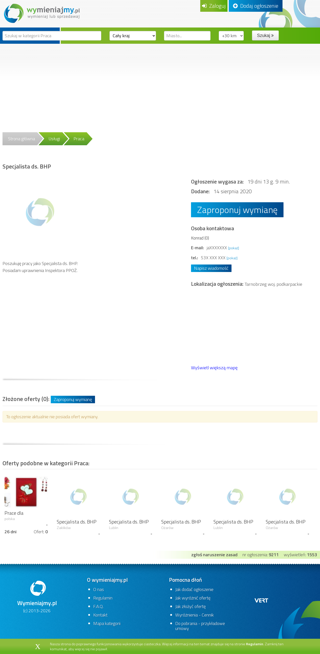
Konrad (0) (200, 237)
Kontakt (100, 615)
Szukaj (265, 35)
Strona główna (21, 138)
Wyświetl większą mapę (214, 367)
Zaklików (64, 527)
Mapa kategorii (106, 623)
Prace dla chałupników (17, 516)
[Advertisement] (160, 81)
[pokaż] (233, 247)
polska (9, 519)
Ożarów (167, 527)
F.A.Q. (98, 606)
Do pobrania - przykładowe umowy (200, 626)
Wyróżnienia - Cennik (194, 615)
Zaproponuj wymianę (237, 209)
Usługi (54, 138)
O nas (98, 589)
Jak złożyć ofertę (190, 606)
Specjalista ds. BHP (76, 522)
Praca (79, 138)
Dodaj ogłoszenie (255, 6)
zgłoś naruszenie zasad (214, 554)
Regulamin (102, 597)
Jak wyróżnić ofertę (192, 597)
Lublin (113, 527)
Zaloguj (214, 6)
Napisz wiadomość (211, 268)
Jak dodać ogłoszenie (194, 589)
